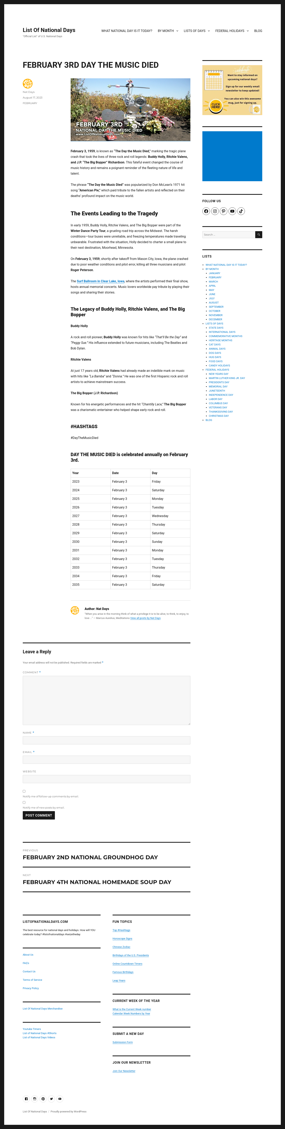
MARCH (213, 281)
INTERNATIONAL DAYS (222, 331)
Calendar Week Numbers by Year (131, 1013)
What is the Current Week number (132, 1009)
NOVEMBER (216, 315)
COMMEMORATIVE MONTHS (225, 336)
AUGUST (214, 302)
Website (29, 771)
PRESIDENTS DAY (219, 382)
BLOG (258, 31)
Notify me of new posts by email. (44, 807)
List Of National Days (49, 30)
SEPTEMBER (216, 306)
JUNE (212, 294)
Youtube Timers (32, 1029)
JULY (212, 298)
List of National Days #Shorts (39, 1033)
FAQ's (26, 963)
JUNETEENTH (217, 390)
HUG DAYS (215, 357)
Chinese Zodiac (121, 946)
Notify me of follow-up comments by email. (51, 796)
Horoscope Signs (122, 938)
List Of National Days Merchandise (42, 1008)
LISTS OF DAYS (194, 31)
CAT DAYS (215, 344)
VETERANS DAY (218, 407)
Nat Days (29, 92)
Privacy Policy (31, 988)
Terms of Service (32, 979)
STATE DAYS (216, 327)
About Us (28, 954)
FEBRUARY (30, 103)
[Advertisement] (233, 157)
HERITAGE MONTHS (220, 340)
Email (29, 752)
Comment (32, 672)
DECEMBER (215, 319)
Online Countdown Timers (127, 963)
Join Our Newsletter (124, 1070)
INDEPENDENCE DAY (221, 394)
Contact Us (29, 971)
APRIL (212, 285)
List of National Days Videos (39, 1037)
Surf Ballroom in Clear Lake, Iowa (100, 281)
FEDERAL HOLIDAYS (229, 31)
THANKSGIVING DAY (221, 411)
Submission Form (123, 1042)
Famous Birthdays (123, 972)
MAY (211, 289)
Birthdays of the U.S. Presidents (131, 955)
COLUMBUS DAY (218, 403)
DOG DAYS (215, 352)
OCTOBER (214, 310)
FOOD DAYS (216, 361)
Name (28, 732)
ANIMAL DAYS (217, 348)
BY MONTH (166, 31)
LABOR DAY (216, 399)
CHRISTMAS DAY (219, 415)
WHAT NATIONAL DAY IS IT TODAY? (126, 31)
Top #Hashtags (121, 930)
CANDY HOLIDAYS (219, 365)
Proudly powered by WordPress (68, 1111)
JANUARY (214, 273)
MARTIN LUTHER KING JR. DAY (227, 378)
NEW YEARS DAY (219, 373)
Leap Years (119, 980)
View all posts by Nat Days (145, 618)
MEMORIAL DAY (218, 386)
